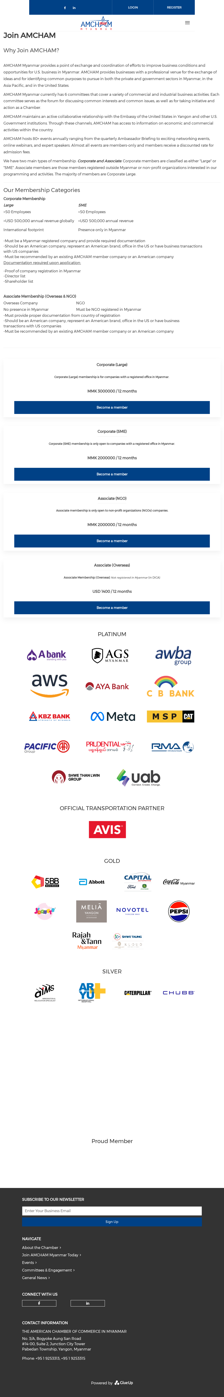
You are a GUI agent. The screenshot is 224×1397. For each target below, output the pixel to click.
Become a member (112, 407)
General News (34, 1278)
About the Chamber (40, 1248)
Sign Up (112, 1222)
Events (28, 1262)
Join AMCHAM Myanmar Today (50, 1255)
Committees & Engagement (47, 1270)
